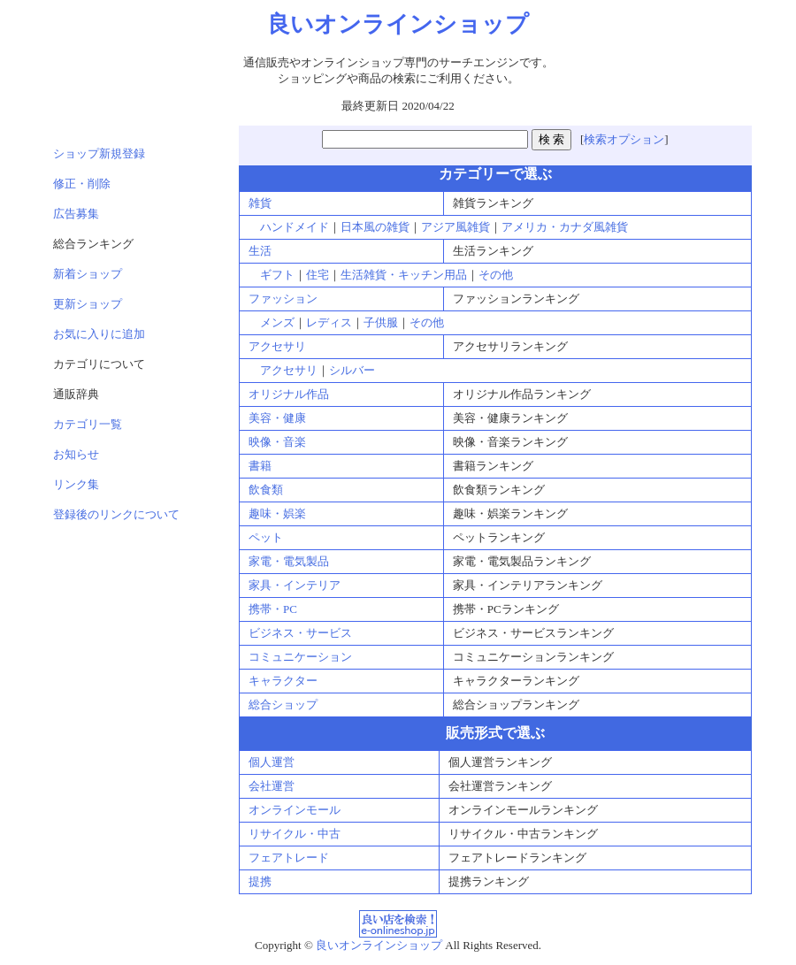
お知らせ (76, 454)
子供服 (381, 322)
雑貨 (260, 203)
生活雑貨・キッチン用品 (404, 274)
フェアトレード (289, 857)
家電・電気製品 (289, 561)
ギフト (277, 274)
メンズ (277, 322)
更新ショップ (87, 303)
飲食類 (266, 489)
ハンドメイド (294, 227)
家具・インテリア (295, 585)
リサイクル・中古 (295, 833)
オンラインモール (295, 809)
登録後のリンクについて (116, 514)
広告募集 (76, 213)
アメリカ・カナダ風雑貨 (564, 227)
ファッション (283, 298)
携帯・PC (273, 609)
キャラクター (283, 680)
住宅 (317, 274)
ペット (266, 537)
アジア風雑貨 (455, 227)
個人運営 (272, 762)
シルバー (352, 370)
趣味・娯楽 (277, 513)
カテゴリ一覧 (87, 424)
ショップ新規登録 (99, 153)
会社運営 (272, 786)
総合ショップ (283, 704)
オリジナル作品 (289, 394)
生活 (260, 250)
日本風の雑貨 (375, 227)
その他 (495, 274)
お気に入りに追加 (99, 334)
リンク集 (76, 484)
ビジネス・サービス (300, 633)
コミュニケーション (300, 656)
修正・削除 (82, 183)
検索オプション (624, 139)
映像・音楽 (277, 441)
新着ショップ (87, 273)
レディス (329, 322)
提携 (260, 881)
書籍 (260, 465)
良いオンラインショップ (379, 945)
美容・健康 (277, 418)
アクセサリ (277, 346)
